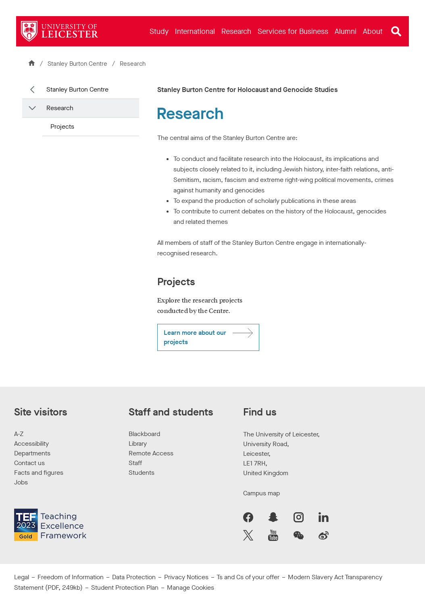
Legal (21, 577)
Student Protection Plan (124, 587)
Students (141, 472)
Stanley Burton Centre (77, 64)
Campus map (261, 493)
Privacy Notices (186, 577)
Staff (135, 463)
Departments (32, 453)
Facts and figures (38, 472)
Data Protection (134, 577)
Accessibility (31, 443)
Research (59, 108)
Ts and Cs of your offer (248, 577)
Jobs (21, 482)
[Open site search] (396, 31)
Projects (62, 126)
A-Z (18, 434)
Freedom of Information (71, 577)
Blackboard (144, 434)
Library (138, 443)
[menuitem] (159, 31)
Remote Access (151, 453)
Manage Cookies (190, 587)
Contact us (29, 463)
